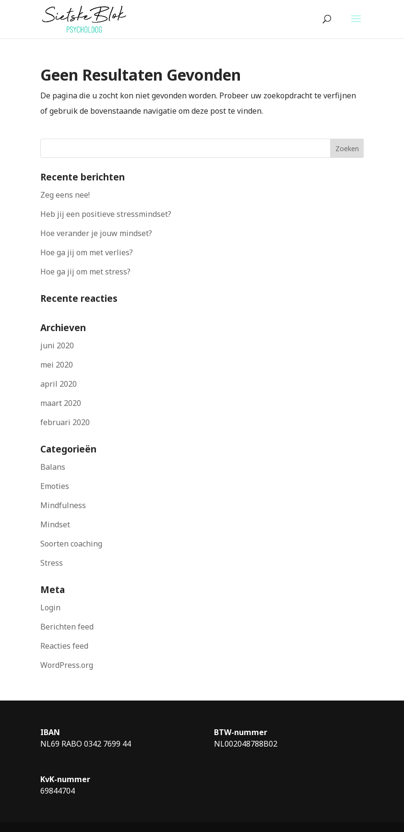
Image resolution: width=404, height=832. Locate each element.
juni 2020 (57, 345)
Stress (51, 563)
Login (50, 607)
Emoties (54, 486)
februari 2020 (65, 422)
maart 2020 (60, 403)
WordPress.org (66, 665)
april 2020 (58, 384)
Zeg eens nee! (65, 195)
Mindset (55, 524)
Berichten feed (67, 626)
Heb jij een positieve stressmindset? (105, 214)
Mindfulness (63, 505)
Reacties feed (64, 646)
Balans (52, 467)
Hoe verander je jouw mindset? (96, 233)
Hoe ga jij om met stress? (85, 271)
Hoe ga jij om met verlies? (86, 252)
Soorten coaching (71, 543)
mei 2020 (56, 364)
